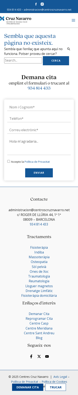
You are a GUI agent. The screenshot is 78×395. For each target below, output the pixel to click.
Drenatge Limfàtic (39, 290)
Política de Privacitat (37, 162)
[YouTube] (47, 356)
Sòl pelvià (39, 266)
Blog (39, 338)
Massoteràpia (39, 257)
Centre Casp (39, 323)
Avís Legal (60, 377)
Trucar (56, 387)
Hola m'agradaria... (39, 146)
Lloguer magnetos (39, 286)
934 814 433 (14, 9)
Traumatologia (39, 276)
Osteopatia (39, 261)
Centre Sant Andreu (39, 333)
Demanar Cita (27, 387)
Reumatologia (39, 281)
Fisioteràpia (39, 247)
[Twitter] (39, 356)
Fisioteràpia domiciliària (39, 295)
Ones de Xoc (39, 271)
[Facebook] (31, 356)
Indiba (39, 252)
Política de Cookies (54, 382)
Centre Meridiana (39, 328)
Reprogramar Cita (39, 318)
